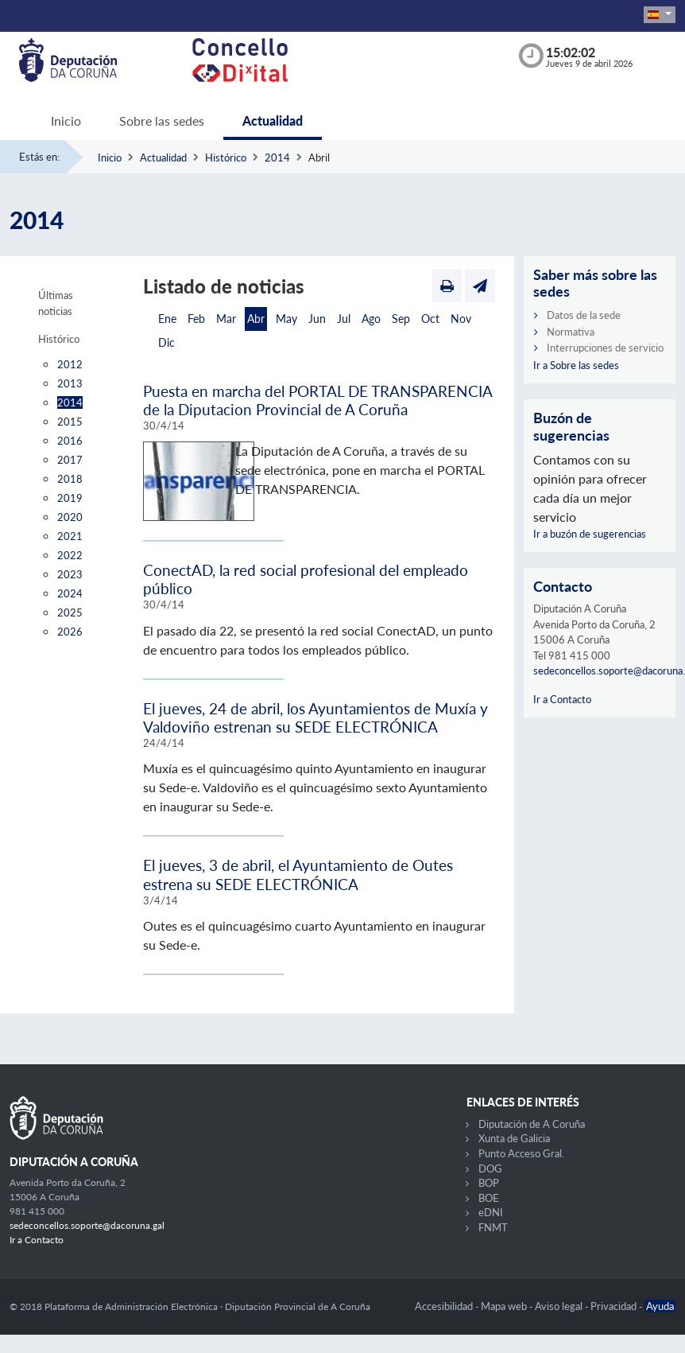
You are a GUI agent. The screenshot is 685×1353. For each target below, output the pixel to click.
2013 (70, 383)
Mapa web (505, 1306)
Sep (401, 318)
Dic (166, 342)
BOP (488, 1182)
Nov (461, 318)
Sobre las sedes (161, 120)
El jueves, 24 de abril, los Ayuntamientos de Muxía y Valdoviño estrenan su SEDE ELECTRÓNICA (315, 717)
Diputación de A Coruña (531, 1124)
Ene (167, 318)
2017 (70, 459)
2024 (70, 593)
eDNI (490, 1212)
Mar (226, 318)
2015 (70, 421)
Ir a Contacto (562, 699)
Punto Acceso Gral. (521, 1153)
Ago (371, 318)
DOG (490, 1168)
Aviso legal (560, 1306)
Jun (317, 318)
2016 (70, 440)
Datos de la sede (584, 315)
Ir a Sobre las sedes (576, 365)
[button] (659, 14)
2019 (70, 498)
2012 (70, 364)
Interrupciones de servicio (605, 347)
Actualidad (272, 120)
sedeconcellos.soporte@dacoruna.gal (87, 1225)
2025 (70, 612)
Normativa (570, 331)
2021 (70, 536)
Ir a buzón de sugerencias (589, 533)
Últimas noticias (55, 303)
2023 (70, 574)
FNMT (493, 1227)
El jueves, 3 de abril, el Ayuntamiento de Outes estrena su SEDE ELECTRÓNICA (298, 874)
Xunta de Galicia (514, 1138)
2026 (70, 631)
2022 (70, 555)
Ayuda (660, 1306)
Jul (343, 318)
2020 (70, 517)
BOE (488, 1198)
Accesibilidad (445, 1306)
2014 (277, 157)
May (286, 318)
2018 (70, 478)
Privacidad (614, 1306)
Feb (196, 318)
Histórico (225, 157)
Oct (430, 318)
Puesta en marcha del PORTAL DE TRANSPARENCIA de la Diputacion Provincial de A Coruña (317, 400)
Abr (256, 318)
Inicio (66, 120)
